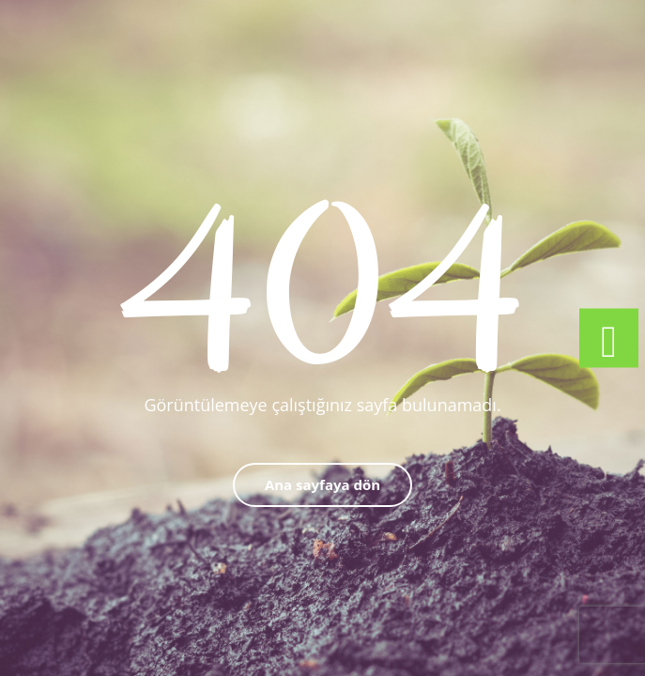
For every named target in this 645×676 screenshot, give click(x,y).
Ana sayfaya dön (322, 484)
